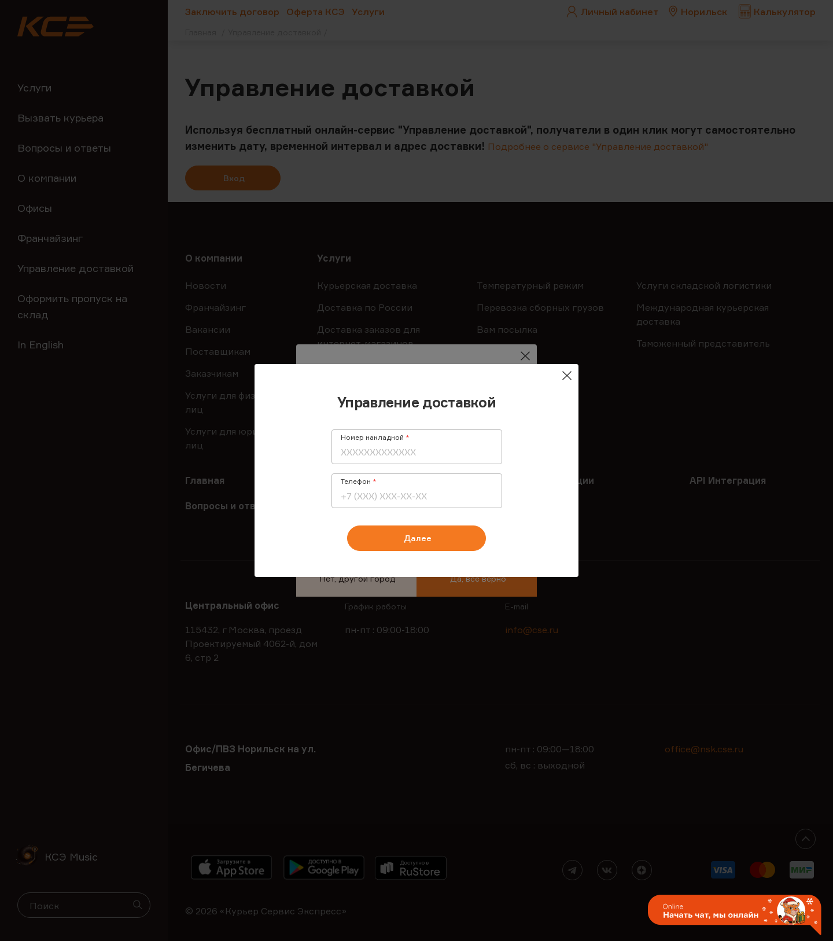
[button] (734, 915)
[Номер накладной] (417, 452)
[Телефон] (417, 496)
